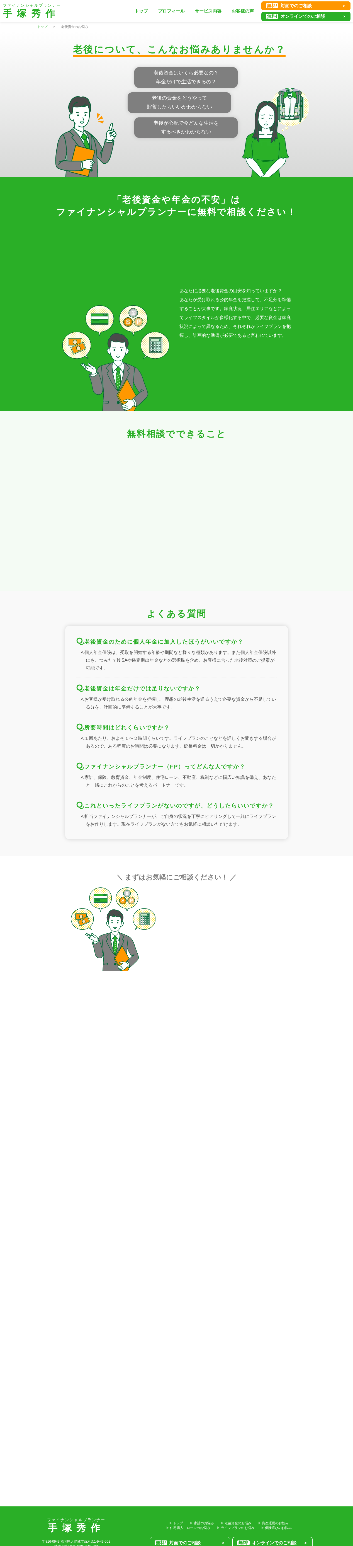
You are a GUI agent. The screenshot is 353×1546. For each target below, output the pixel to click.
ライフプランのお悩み (237, 1528)
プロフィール (171, 11)
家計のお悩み (204, 1523)
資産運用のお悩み (275, 1523)
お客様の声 (243, 11)
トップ (141, 11)
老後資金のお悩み (238, 1523)
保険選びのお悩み (278, 1528)
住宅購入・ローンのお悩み (190, 1528)
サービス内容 (208, 11)
